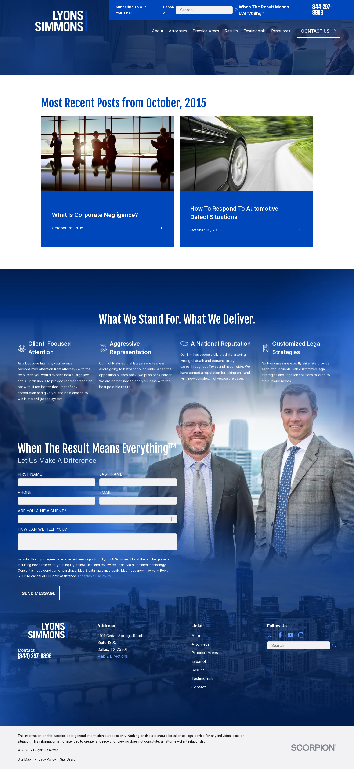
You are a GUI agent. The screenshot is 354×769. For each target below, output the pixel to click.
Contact (198, 687)
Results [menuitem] (231, 31)
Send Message (38, 593)
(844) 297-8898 (34, 656)
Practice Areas (204, 652)
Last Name (110, 474)
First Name (30, 474)
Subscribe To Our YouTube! (131, 10)
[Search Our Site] (236, 10)
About (197, 635)
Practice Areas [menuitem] (206, 31)
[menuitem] (24, 759)
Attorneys (200, 644)
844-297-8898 (322, 9)
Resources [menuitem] (280, 31)
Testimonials (202, 678)
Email (105, 492)
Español (168, 10)
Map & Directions (112, 656)
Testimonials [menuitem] (255, 31)
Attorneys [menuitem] (178, 31)
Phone (25, 492)
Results (198, 670)
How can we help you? (42, 529)
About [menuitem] (157, 31)
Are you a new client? (42, 511)
